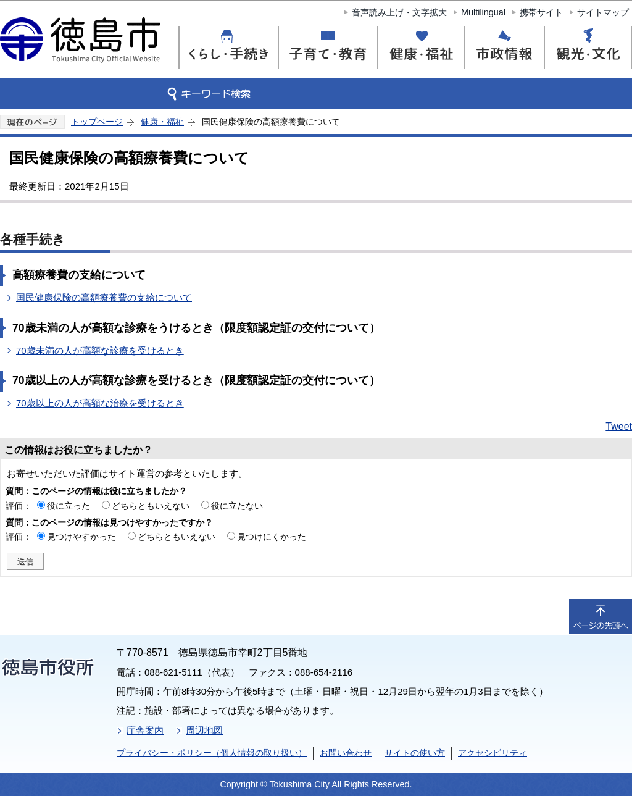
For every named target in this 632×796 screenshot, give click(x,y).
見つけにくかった (271, 537)
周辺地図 (204, 730)
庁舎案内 (145, 730)
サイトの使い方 (415, 753)
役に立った (68, 506)
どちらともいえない (150, 506)
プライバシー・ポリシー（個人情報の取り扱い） (212, 753)
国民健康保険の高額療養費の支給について (104, 297)
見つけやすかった (81, 537)
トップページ (97, 122)
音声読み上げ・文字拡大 (399, 12)
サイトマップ (603, 12)
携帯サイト (541, 12)
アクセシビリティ (492, 753)
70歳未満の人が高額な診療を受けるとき (100, 350)
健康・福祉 (162, 122)
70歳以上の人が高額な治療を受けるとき (100, 403)
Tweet (618, 426)
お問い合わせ (346, 753)
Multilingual (483, 12)
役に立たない (237, 506)
